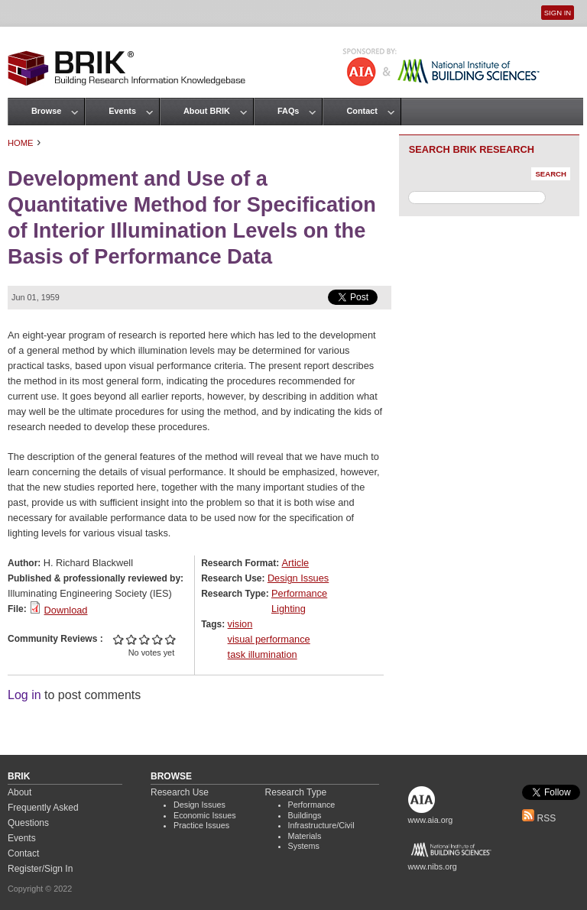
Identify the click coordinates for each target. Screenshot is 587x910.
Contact (361, 110)
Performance (299, 593)
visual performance (269, 639)
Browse (46, 110)
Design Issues (298, 578)
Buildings (305, 815)
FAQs (288, 110)
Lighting (288, 608)
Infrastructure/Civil (321, 825)
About (19, 792)
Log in (24, 694)
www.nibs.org (432, 866)
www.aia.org (430, 819)
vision (240, 624)
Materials (305, 835)
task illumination (262, 654)
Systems (303, 845)
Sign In (557, 12)
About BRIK (206, 110)
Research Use (180, 792)
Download (66, 610)
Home (21, 142)
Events (122, 110)
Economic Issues (205, 815)
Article (296, 562)
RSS (539, 818)
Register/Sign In (40, 868)
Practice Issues (201, 825)
